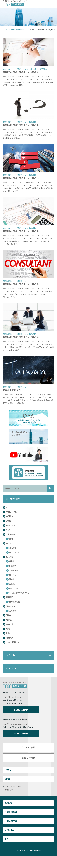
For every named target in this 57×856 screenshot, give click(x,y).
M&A (8, 530)
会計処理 (9, 543)
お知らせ (9, 624)
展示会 (9, 629)
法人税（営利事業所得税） (19, 593)
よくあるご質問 (28, 747)
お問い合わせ (28, 757)
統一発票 (12, 575)
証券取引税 (13, 570)
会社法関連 (10, 534)
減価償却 (12, 548)
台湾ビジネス (11, 525)
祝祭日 (9, 633)
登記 (11, 539)
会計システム (14, 552)
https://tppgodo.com (12, 697)
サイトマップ (9, 789)
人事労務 (12, 611)
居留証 (9, 620)
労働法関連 (10, 606)
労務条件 (9, 615)
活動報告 (9, 638)
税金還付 (12, 566)
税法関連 (9, 557)
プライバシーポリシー (13, 786)
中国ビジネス (11, 512)
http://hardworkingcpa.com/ (15, 724)
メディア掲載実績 (12, 642)
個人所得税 (13, 588)
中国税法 (9, 516)
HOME (8, 769)
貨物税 (12, 561)
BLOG (7, 778)
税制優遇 (9, 597)
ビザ (8, 507)
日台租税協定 (14, 602)
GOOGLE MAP (21, 709)
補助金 (9, 521)
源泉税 (12, 579)
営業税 (12, 584)
